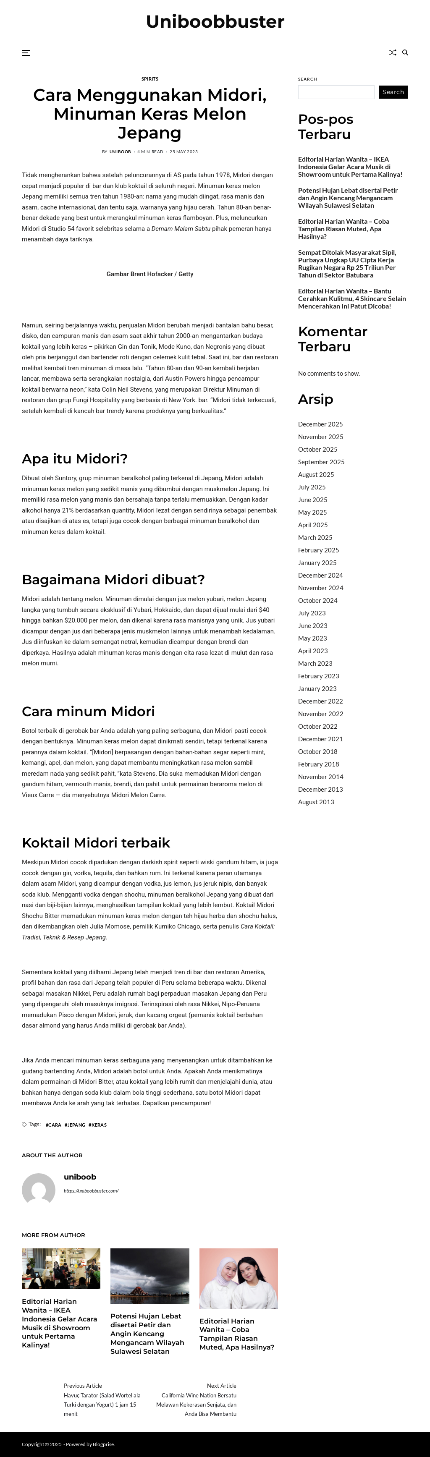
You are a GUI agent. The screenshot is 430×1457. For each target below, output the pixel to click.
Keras (99, 1124)
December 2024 (320, 575)
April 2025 (313, 524)
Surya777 (311, 887)
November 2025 (320, 436)
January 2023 (317, 688)
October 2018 (318, 751)
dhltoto (308, 823)
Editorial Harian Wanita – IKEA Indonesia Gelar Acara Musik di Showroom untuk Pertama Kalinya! (350, 166)
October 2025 (318, 449)
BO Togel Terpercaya (370, 823)
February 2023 (318, 676)
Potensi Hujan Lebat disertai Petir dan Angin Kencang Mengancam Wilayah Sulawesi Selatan (147, 1333)
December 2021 (320, 739)
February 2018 (318, 764)
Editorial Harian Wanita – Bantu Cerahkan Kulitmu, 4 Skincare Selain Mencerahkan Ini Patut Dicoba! (352, 298)
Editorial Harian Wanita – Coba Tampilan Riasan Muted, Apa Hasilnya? (236, 1334)
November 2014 (320, 776)
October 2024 (318, 600)
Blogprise (103, 1444)
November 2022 (320, 713)
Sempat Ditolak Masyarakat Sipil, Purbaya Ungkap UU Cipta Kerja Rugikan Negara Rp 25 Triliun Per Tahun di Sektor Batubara (347, 264)
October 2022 (318, 726)
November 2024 (320, 587)
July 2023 (312, 613)
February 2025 (318, 550)
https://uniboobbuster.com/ (91, 1191)
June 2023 (313, 625)
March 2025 (315, 537)
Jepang (77, 1124)
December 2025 (320, 424)
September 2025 (321, 462)
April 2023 (313, 650)
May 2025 (312, 512)
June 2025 (313, 499)
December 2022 (320, 701)
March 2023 (315, 663)
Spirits (150, 78)
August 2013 (316, 802)
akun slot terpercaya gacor (335, 834)
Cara (54, 1124)
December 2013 (320, 789)
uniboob (120, 151)
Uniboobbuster (215, 21)
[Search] (405, 52)
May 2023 (312, 638)
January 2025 (317, 562)
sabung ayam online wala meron (341, 877)
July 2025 (312, 487)
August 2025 (316, 474)
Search (307, 78)
